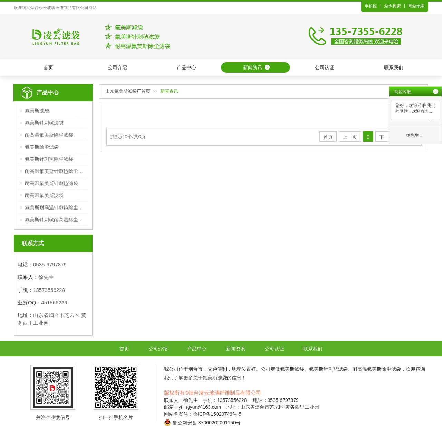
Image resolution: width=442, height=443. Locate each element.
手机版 (371, 6)
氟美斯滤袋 (37, 110)
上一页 (350, 137)
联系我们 (393, 67)
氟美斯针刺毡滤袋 (44, 123)
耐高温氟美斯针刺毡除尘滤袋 (55, 171)
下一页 (386, 137)
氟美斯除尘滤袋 (42, 147)
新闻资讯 (252, 67)
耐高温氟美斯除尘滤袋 (49, 135)
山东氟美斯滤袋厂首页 (127, 91)
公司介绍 (117, 67)
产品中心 (186, 67)
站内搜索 (392, 6)
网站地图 (416, 6)
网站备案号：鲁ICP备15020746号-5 (202, 414)
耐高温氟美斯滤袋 (44, 195)
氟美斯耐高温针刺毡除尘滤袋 (55, 207)
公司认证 (324, 67)
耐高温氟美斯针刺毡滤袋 (51, 183)
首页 (48, 67)
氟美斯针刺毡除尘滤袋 (49, 159)
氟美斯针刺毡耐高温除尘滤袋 (55, 219)
